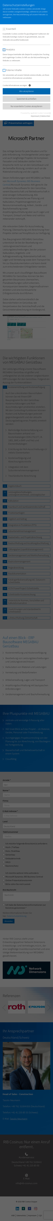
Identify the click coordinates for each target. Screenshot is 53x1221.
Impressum (35, 116)
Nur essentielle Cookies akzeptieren (26, 106)
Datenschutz (45, 116)
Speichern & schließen (26, 98)
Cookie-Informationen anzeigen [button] (17, 85)
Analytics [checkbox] (10, 49)
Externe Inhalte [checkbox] (14, 70)
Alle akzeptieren (26, 91)
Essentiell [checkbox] (11, 28)
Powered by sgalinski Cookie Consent (35, 113)
